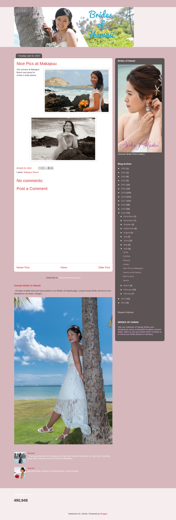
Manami (31, 453)
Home (64, 267)
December (129, 216)
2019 (123, 192)
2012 (123, 302)
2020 (123, 188)
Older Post (104, 267)
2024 (123, 172)
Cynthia (126, 256)
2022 (123, 180)
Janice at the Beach (132, 272)
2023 (123, 176)
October (128, 224)
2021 (123, 184)
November (129, 220)
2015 (123, 209)
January (128, 293)
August (127, 232)
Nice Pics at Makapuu (133, 268)
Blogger (103, 514)
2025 (123, 168)
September (129, 228)
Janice (126, 280)
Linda (125, 252)
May (126, 245)
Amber (126, 264)
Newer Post (23, 267)
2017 (123, 201)
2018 (123, 197)
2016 (123, 205)
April (126, 248)
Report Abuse (126, 312)
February (128, 289)
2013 (123, 299)
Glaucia (126, 260)
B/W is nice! (128, 276)
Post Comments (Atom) (69, 277)
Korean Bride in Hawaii (27, 285)
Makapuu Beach (31, 172)
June (126, 240)
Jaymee (31, 468)
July (126, 236)
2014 (123, 213)
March (127, 285)
